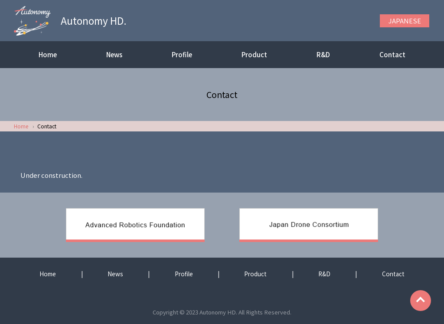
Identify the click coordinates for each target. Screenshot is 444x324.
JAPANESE (404, 20)
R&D (323, 54)
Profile (182, 54)
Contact (392, 54)
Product (254, 54)
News (114, 54)
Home (48, 54)
